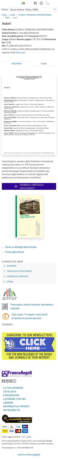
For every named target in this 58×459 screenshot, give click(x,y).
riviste (12, 15)
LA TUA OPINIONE (13, 387)
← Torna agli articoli (13, 252)
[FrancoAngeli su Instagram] (10, 381)
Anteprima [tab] (16, 64)
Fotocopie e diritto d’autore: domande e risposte (32, 306)
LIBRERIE (8, 402)
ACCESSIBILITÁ (11, 410)
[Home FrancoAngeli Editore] (10, 3)
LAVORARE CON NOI (14, 399)
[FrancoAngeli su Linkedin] (7, 381)
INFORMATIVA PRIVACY (16, 406)
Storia (10, 282)
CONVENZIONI (11, 395)
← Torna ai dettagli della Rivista (19, 247)
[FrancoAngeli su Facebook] (3, 381)
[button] (22, 3)
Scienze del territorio (18, 276)
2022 (7, 18)
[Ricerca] (54, 9)
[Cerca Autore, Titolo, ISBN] (30, 9)
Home (4, 15)
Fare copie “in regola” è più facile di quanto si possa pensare (29, 316)
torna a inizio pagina (29, 454)
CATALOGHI (9, 391)
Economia (11, 266)
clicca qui (20, 52)
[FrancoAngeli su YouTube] (14, 381)
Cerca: (4, 9)
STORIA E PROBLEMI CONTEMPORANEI (34, 15)
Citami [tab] (44, 64)
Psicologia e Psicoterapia (19, 271)
